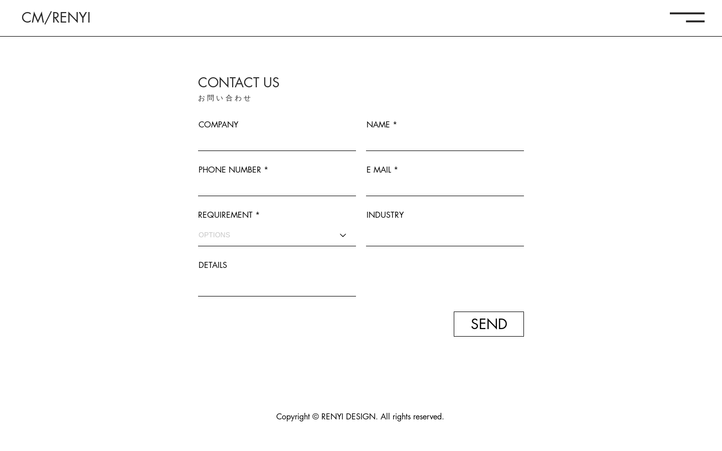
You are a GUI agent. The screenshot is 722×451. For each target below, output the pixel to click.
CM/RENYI (56, 18)
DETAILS (213, 265)
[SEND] (489, 324)
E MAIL (379, 170)
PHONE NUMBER (230, 170)
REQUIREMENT (225, 215)
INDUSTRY (385, 215)
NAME (378, 125)
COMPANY (218, 125)
